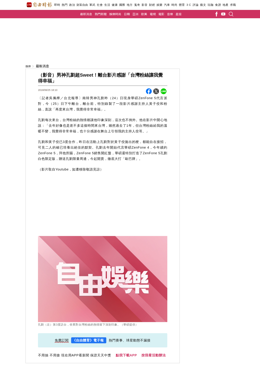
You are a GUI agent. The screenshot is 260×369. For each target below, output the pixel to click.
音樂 (170, 14)
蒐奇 (137, 4)
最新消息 (86, 14)
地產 (225, 4)
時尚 (174, 4)
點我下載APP (126, 355)
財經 (152, 4)
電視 (153, 14)
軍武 (92, 4)
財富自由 (82, 4)
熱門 (64, 4)
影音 (144, 4)
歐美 (144, 14)
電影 (161, 14)
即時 (57, 4)
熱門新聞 (101, 14)
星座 (179, 14)
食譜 (218, 4)
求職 (233, 4)
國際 (122, 4)
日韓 (127, 14)
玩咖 (210, 4)
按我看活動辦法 (153, 355)
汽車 (167, 4)
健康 (115, 4)
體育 (182, 4)
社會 (100, 4)
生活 (107, 4)
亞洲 (135, 14)
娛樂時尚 (115, 14)
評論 (195, 4)
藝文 (203, 4)
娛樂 (159, 4)
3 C (188, 4)
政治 (72, 4)
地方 (129, 4)
